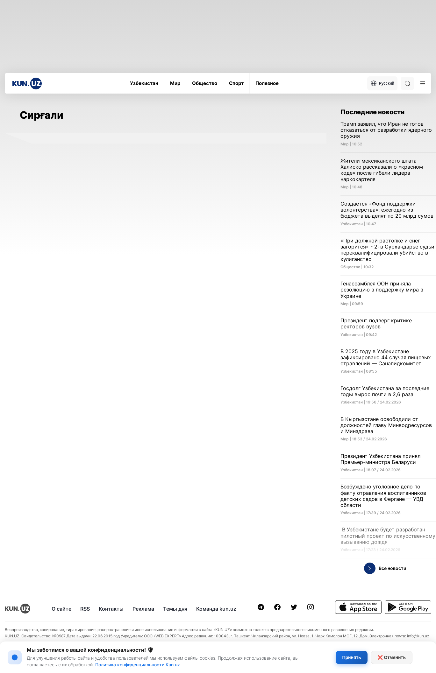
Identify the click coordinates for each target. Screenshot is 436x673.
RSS (85, 609)
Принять (351, 657)
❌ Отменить (391, 657)
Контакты (111, 609)
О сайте (61, 609)
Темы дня (175, 609)
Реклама (143, 609)
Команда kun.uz (216, 609)
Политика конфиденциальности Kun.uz (137, 664)
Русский (382, 83)
